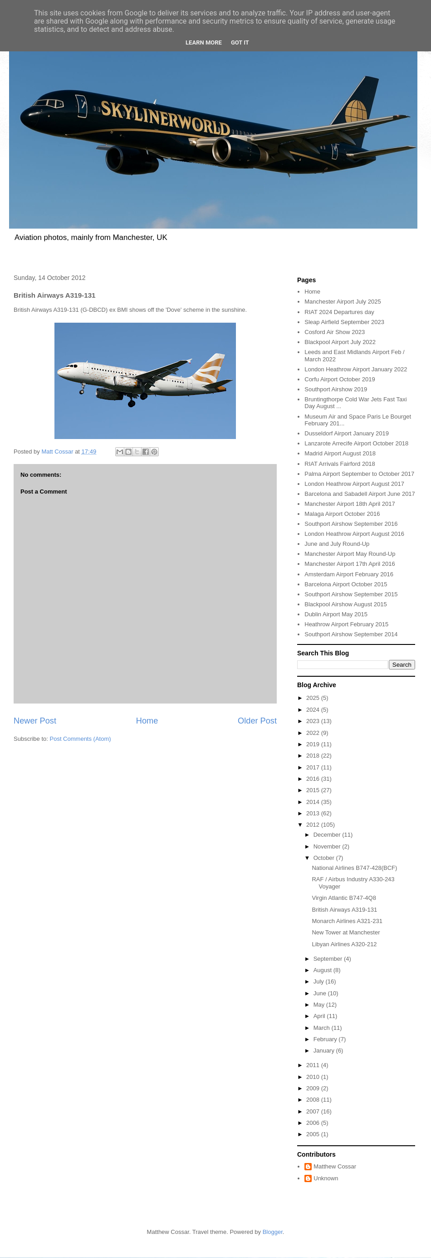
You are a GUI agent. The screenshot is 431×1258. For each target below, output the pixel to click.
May (319, 1004)
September (328, 958)
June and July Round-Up (336, 543)
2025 (313, 697)
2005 (313, 1134)
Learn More (204, 42)
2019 (313, 744)
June (320, 993)
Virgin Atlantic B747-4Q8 (344, 897)
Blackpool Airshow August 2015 (345, 604)
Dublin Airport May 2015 (335, 614)
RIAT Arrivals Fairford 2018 (339, 463)
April (320, 1016)
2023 (313, 721)
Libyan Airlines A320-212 (344, 944)
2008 (313, 1099)
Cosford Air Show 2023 (334, 332)
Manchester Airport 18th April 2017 (349, 503)
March (322, 1027)
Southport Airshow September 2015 (350, 594)
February (326, 1039)
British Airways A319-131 (344, 909)
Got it (240, 42)
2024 (313, 709)
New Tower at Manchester (346, 932)
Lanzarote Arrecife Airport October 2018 (356, 443)
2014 (313, 802)
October (324, 857)
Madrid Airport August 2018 (340, 453)
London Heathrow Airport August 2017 (354, 483)
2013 (313, 813)
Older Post (257, 720)
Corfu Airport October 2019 (339, 379)
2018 (313, 755)
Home (147, 720)
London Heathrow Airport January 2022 (355, 369)
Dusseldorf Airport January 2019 (346, 433)
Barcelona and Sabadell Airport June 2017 (359, 493)
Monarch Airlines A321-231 (347, 921)
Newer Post (35, 720)
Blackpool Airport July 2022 (340, 342)
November (328, 846)
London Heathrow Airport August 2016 (354, 533)
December (328, 834)
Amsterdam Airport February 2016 (348, 574)
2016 (313, 778)
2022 (313, 732)
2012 (313, 824)
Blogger (273, 1231)
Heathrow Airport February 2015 (346, 624)
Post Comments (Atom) (80, 738)
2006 (313, 1122)
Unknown (325, 1178)
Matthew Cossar (334, 1166)
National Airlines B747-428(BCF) (354, 867)
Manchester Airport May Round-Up (349, 553)
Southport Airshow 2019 (335, 389)
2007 (313, 1111)
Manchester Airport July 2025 (342, 301)
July (319, 981)
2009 (313, 1088)
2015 (313, 790)
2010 (313, 1076)
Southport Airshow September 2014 (350, 634)
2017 (313, 767)
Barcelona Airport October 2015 (345, 584)
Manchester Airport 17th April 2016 (349, 563)
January (324, 1050)
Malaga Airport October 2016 (342, 513)
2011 (313, 1065)
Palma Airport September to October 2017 (359, 473)
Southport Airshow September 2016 (350, 523)
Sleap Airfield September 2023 (344, 322)
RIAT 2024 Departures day (339, 312)
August (323, 970)
